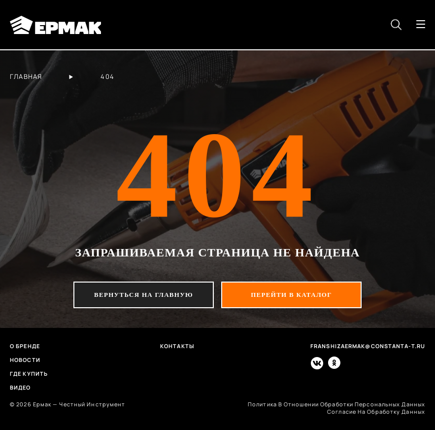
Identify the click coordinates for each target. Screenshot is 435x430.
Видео (20, 387)
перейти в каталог (291, 294)
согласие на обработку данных (376, 411)
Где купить (29, 373)
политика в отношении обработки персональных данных (336, 404)
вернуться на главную (143, 294)
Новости (25, 360)
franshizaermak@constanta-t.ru (367, 346)
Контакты (177, 346)
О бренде (25, 346)
